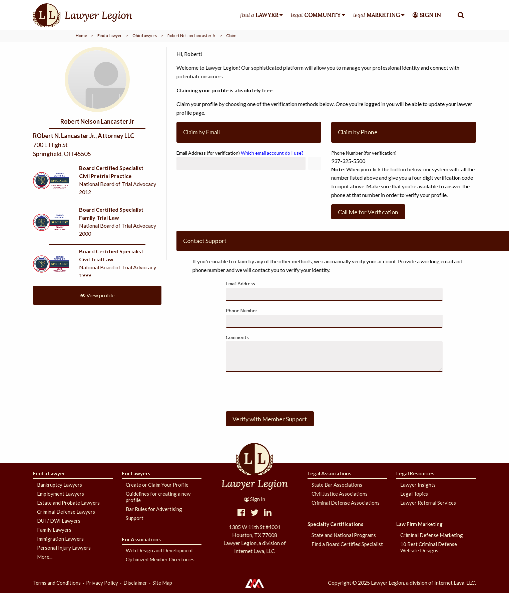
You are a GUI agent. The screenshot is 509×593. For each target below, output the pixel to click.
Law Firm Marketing (419, 524)
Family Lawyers (54, 530)
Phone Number (241, 310)
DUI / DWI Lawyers (58, 521)
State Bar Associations (337, 485)
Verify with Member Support (269, 419)
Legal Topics (414, 494)
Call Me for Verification (368, 212)
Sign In (254, 499)
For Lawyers (136, 473)
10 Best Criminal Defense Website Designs (428, 547)
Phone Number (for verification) (364, 153)
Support (134, 518)
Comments (237, 337)
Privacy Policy (102, 583)
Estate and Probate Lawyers (68, 503)
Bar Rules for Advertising (154, 509)
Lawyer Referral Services (428, 503)
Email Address (240, 153)
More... (44, 557)
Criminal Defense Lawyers (66, 512)
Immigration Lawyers (60, 539)
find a (259, 15)
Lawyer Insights (418, 485)
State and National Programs (344, 535)
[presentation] (276, 390)
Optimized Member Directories (160, 559)
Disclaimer (135, 583)
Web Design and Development (159, 550)
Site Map (162, 583)
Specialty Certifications (335, 524)
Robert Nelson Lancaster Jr (191, 35)
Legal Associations (329, 473)
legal (316, 15)
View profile (97, 295)
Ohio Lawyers (144, 35)
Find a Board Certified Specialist (347, 544)
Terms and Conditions (57, 583)
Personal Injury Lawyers (64, 548)
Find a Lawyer (109, 35)
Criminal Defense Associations (346, 503)
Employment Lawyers (60, 494)
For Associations (141, 539)
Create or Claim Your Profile (157, 485)
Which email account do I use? (272, 153)
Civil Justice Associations (340, 494)
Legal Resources (415, 473)
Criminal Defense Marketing (431, 535)
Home (81, 35)
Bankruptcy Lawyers (59, 485)
